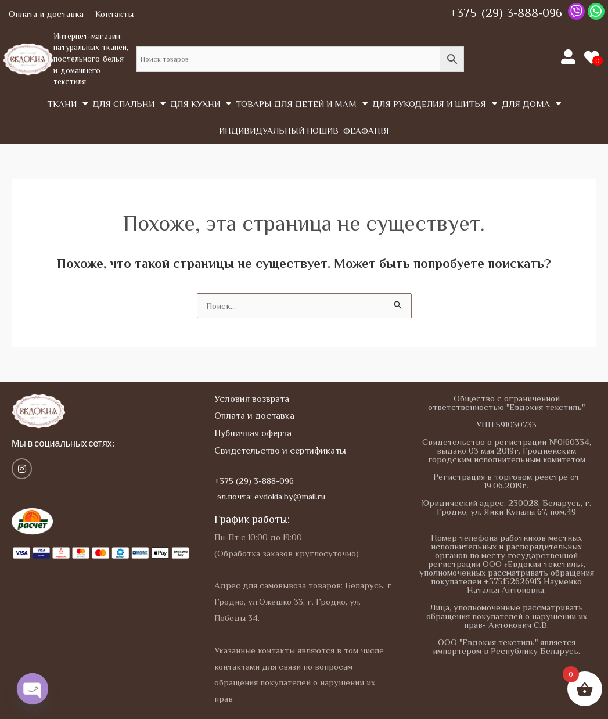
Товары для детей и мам (302, 104)
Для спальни (129, 104)
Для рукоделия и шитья (434, 104)
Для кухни (200, 104)
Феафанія (366, 130)
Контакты (114, 14)
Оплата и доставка (46, 14)
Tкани (67, 104)
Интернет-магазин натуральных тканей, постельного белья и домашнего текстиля (90, 58)
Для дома (531, 104)
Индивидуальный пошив (279, 130)
